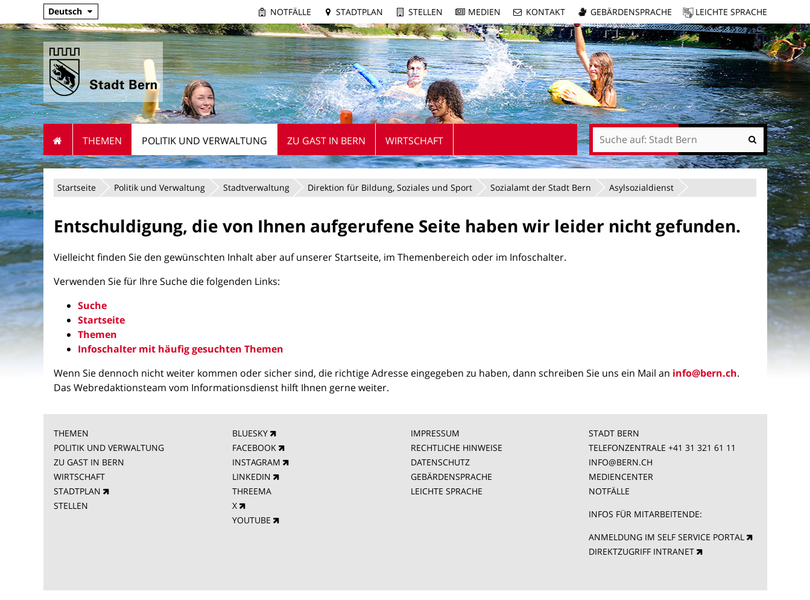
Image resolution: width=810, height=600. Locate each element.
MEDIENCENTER (621, 476)
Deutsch (65, 11)
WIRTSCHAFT (79, 476)
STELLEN (71, 505)
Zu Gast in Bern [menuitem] (326, 140)
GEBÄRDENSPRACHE (451, 476)
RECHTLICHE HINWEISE (456, 447)
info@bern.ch (704, 373)
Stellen (425, 12)
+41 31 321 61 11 (702, 447)
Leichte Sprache (731, 12)
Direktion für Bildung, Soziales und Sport (390, 187)
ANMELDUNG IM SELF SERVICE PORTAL (666, 537)
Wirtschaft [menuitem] (414, 140)
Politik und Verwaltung (159, 187)
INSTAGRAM (256, 462)
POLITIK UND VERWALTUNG (109, 447)
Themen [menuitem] (102, 140)
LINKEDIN (251, 476)
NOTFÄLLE (609, 491)
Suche (92, 305)
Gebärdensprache (631, 12)
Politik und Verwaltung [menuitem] (204, 140)
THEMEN (71, 433)
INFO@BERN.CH (621, 462)
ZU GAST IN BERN (89, 462)
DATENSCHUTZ (440, 462)
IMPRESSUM (435, 433)
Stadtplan (359, 12)
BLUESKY (250, 433)
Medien (484, 12)
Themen (97, 334)
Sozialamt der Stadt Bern (540, 187)
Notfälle (290, 12)
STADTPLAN (77, 491)
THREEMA (251, 491)
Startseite (76, 187)
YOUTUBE (251, 520)
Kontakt (545, 12)
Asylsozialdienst (641, 187)
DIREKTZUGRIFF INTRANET (641, 551)
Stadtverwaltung (256, 187)
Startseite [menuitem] (58, 139)
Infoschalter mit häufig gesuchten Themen (180, 349)
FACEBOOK (254, 447)
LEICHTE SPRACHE (447, 491)
